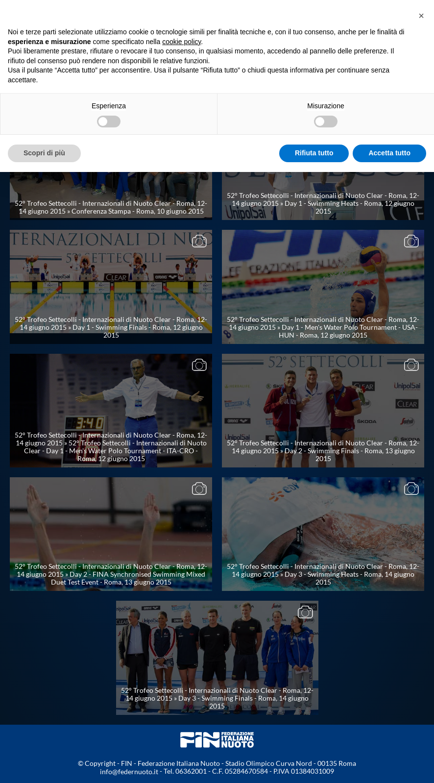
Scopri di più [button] (44, 153)
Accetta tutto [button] (389, 153)
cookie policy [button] (181, 42)
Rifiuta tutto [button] (314, 153)
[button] (421, 16)
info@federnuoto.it (129, 771)
